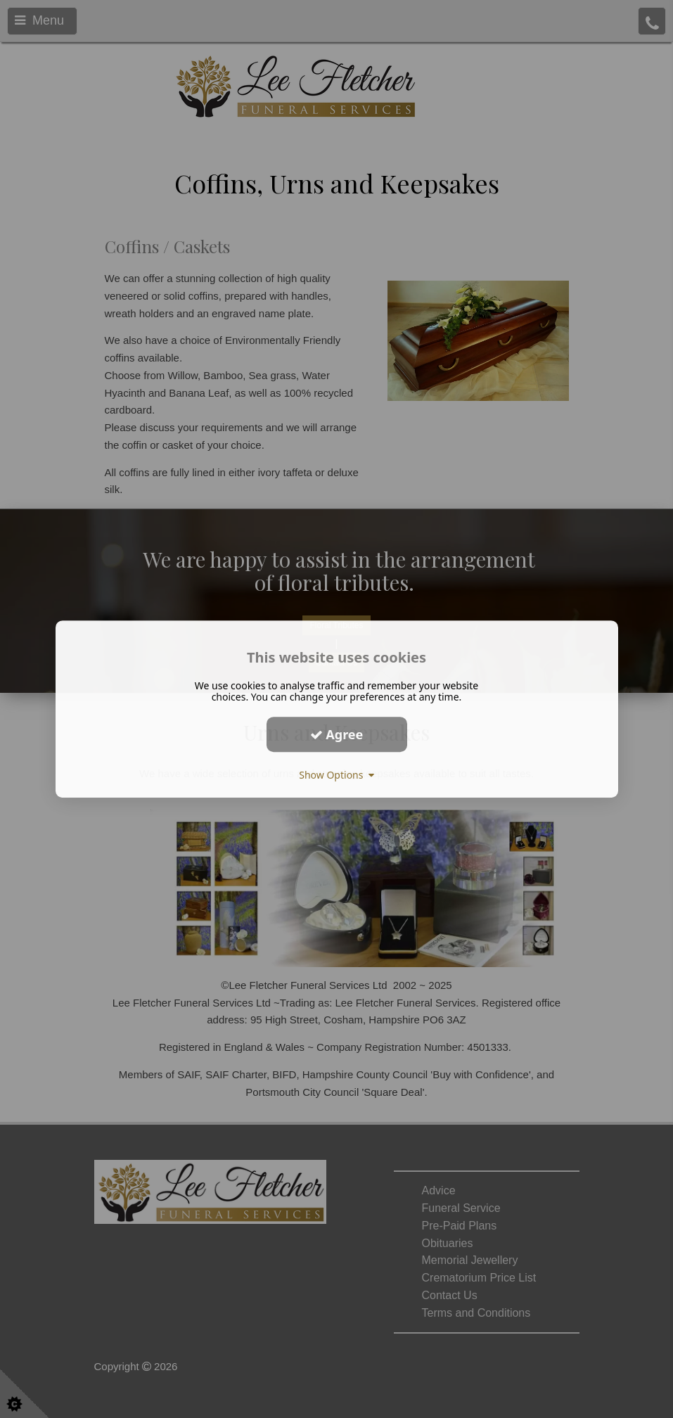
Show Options (336, 774)
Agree (337, 734)
